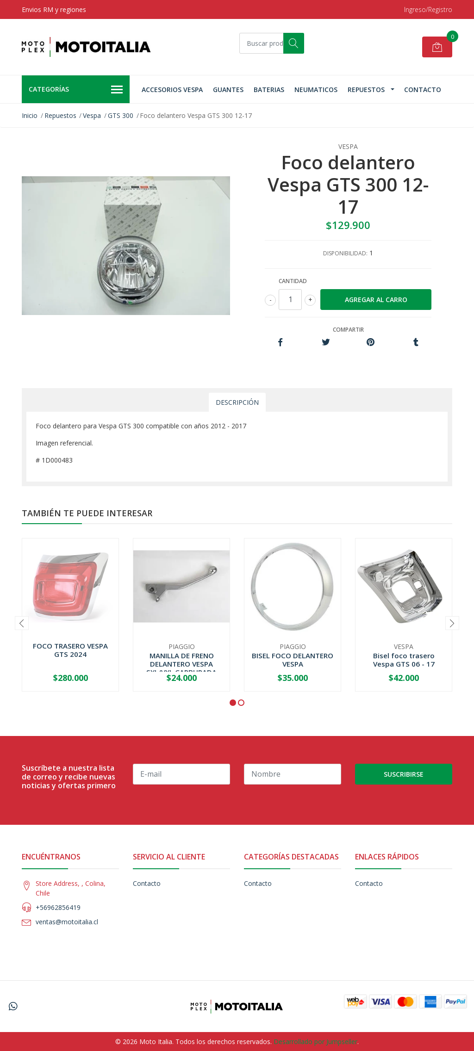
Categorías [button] (76, 90)
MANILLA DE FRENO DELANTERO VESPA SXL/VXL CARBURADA (181, 664)
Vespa (92, 115)
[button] (233, 702)
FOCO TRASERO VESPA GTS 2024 (70, 650)
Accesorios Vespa (172, 89)
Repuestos (366, 89)
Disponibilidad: (345, 253)
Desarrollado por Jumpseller (315, 1041)
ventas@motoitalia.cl (67, 921)
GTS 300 (120, 115)
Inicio (29, 115)
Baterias (269, 89)
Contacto (422, 89)
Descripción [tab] (237, 402)
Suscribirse (404, 774)
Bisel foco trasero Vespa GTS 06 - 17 (404, 659)
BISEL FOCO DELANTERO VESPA (292, 659)
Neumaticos (315, 89)
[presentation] (22, 623)
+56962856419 (58, 907)
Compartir (348, 330)
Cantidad (293, 281)
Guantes (228, 89)
